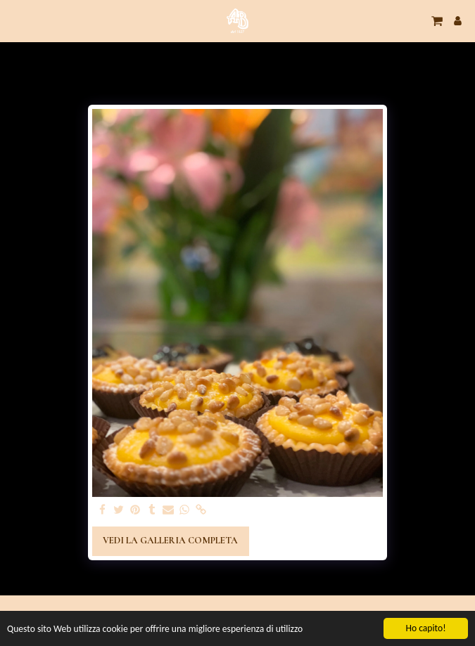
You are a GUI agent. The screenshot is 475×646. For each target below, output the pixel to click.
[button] (15, 20)
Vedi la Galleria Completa (170, 540)
